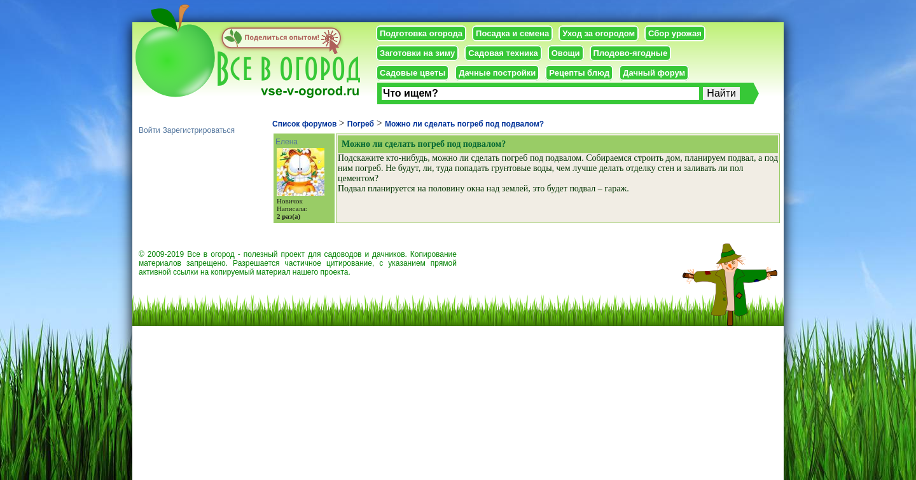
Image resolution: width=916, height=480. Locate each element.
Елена (286, 141)
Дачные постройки (497, 73)
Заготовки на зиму (417, 53)
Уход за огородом (598, 33)
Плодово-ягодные (630, 53)
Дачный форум (654, 73)
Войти (149, 130)
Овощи (566, 53)
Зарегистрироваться (199, 130)
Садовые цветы (412, 73)
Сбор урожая (675, 33)
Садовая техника (503, 53)
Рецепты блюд (579, 73)
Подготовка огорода (421, 33)
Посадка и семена (512, 33)
